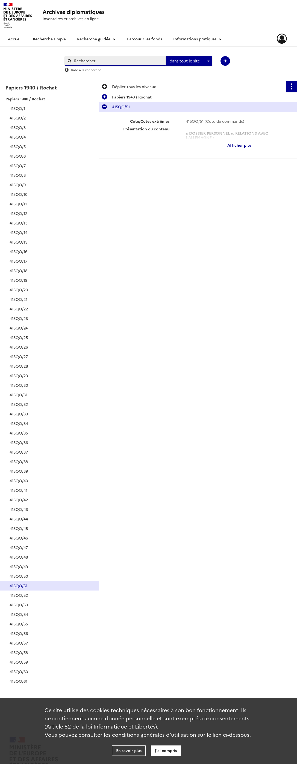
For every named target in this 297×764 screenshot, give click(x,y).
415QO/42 (19, 499)
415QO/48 (19, 557)
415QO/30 (19, 385)
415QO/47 (19, 547)
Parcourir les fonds (144, 38)
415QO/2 (18, 118)
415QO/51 (18, 585)
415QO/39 (19, 471)
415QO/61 (18, 681)
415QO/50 (19, 576)
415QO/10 (18, 194)
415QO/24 (19, 328)
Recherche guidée (93, 38)
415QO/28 (19, 366)
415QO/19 (18, 280)
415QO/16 (18, 251)
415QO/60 (19, 671)
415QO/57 (19, 643)
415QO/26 (19, 347)
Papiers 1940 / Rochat (25, 98)
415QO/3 (18, 127)
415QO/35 (19, 433)
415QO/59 (19, 662)
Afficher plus (239, 145)
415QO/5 (18, 146)
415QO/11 (18, 203)
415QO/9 (18, 184)
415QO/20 (19, 289)
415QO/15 (18, 242)
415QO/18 (18, 270)
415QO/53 (19, 604)
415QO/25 (19, 337)
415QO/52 (19, 595)
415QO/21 (18, 299)
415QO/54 (19, 614)
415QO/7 (18, 165)
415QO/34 (19, 423)
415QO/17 (18, 261)
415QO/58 (19, 652)
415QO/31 (18, 394)
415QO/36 (19, 442)
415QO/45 (19, 528)
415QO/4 (18, 137)
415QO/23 (19, 318)
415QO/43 (19, 509)
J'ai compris (166, 750)
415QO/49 (19, 566)
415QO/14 (18, 232)
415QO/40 (19, 480)
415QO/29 (19, 375)
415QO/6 (18, 156)
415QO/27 (19, 356)
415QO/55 (19, 624)
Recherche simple (49, 38)
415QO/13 (18, 223)
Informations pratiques (194, 38)
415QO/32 (19, 404)
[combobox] (189, 61)
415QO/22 (19, 308)
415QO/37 (19, 452)
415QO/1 (17, 108)
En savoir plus (129, 750)
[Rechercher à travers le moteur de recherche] (118, 61)
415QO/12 (18, 213)
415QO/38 (19, 461)
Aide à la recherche (86, 69)
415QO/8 (18, 175)
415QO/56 (19, 633)
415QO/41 (18, 490)
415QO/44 (19, 519)
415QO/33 (19, 414)
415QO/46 (19, 538)
